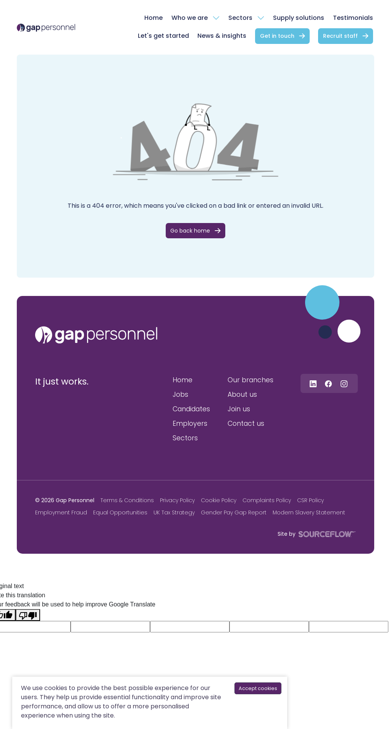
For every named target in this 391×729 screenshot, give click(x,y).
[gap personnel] (96, 334)
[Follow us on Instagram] (344, 383)
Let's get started (163, 35)
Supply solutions (298, 17)
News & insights (221, 35)
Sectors (240, 17)
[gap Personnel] (46, 27)
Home (153, 17)
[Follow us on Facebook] (328, 383)
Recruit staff (340, 36)
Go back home (190, 230)
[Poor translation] (28, 615)
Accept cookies (258, 688)
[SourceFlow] (326, 533)
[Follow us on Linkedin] (313, 383)
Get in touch (277, 36)
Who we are (189, 17)
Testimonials (353, 17)
